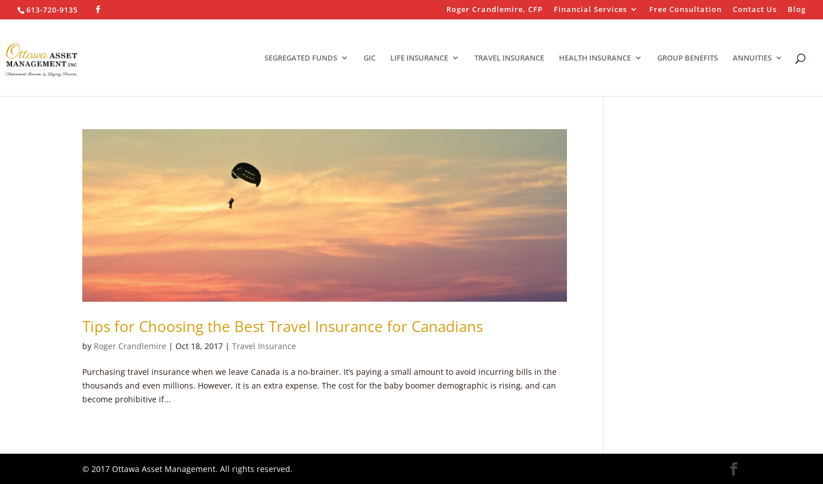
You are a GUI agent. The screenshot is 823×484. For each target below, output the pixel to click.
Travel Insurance (264, 346)
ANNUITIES (752, 58)
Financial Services (590, 10)
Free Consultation (685, 10)
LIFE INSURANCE (419, 58)
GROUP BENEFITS (687, 58)
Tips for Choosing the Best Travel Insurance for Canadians (282, 326)
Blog (797, 10)
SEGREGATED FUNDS (301, 58)
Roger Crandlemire (130, 346)
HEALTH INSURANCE (595, 58)
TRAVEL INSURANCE (509, 58)
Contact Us (755, 10)
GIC (369, 58)
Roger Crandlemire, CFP (494, 10)
